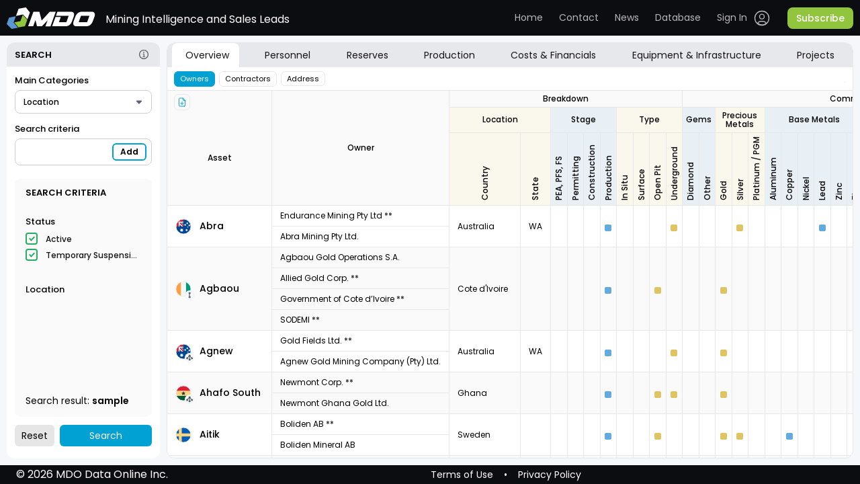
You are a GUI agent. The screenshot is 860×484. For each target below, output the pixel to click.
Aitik (210, 434)
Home (529, 17)
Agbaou (219, 288)
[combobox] (83, 102)
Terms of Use (462, 474)
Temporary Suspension (93, 255)
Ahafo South (230, 392)
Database (678, 17)
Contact (579, 17)
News (627, 17)
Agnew (216, 351)
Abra (212, 226)
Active (59, 239)
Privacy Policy (549, 474)
